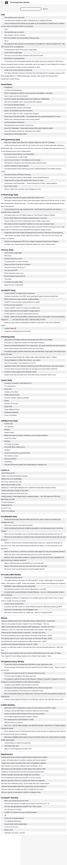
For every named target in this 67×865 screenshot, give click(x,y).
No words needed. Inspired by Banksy (16, 398)
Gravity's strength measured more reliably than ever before (20, 775)
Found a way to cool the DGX (14, 604)
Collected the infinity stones (13, 577)
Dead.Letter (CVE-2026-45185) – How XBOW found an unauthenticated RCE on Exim (32, 116)
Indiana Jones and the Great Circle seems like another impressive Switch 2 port (30, 375)
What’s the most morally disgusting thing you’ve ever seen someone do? (27, 554)
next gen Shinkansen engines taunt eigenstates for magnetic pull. (25, 464)
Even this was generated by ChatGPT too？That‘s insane (23, 806)
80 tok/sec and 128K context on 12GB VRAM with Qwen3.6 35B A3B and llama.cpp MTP (33, 607)
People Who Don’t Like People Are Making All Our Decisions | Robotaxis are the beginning (33, 232)
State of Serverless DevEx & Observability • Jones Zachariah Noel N (26, 177)
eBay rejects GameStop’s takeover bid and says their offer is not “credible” (28, 340)
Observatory (8, 462)
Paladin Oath (8, 424)
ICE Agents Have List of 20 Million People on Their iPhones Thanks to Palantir (29, 215)
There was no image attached (14, 818)
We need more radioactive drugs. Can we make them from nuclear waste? (25, 783)
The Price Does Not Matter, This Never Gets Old (20, 676)
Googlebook (8, 87)
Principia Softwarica (7, 502)
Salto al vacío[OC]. (10, 459)
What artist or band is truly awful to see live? (18, 525)
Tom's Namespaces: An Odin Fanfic (16, 157)
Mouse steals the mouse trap (13, 273)
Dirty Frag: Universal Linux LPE (11, 482)
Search (45, 9)
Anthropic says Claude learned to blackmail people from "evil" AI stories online (29, 244)
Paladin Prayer (9, 432)
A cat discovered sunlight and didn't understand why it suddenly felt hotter (28, 20)
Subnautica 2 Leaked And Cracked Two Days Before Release (24, 342)
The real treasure (10, 386)
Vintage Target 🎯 (10, 328)
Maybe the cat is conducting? (13, 285)
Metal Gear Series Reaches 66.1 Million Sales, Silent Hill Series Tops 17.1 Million (30, 357)
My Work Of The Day (11, 403)
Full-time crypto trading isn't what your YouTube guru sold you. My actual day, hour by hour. (33, 699)
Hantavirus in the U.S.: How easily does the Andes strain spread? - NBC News (26, 630)
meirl (6, 29)
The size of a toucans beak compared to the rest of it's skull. (23, 55)
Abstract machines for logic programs (16, 166)
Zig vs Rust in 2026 (10, 186)
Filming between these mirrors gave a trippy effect (20, 50)
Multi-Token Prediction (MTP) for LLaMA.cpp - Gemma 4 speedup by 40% (28, 612)
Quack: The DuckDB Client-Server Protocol (18, 111)
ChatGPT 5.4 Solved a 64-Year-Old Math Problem (20, 812)
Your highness (9, 426)
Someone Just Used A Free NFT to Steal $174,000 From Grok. (24, 673)
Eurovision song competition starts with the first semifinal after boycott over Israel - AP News (31, 653)
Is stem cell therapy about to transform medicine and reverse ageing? (23, 760)
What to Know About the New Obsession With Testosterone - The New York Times (27, 627)
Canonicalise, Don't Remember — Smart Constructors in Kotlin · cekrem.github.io (30, 183)
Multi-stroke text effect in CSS (11, 485)
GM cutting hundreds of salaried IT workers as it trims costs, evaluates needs (29, 224)
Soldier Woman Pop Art (12, 395)
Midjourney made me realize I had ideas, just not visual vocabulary (26, 435)
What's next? (8, 830)
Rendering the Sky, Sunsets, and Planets (17, 108)
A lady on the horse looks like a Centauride (18, 70)
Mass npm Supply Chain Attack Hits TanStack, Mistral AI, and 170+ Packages (29, 142)
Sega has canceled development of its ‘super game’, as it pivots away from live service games (34, 345)
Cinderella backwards (11, 412)
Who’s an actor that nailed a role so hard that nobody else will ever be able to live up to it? (33, 534)
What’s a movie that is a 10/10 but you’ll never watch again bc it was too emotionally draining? (34, 551)
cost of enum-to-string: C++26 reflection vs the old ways (22, 160)
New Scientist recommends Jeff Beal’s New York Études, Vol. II (21, 766)
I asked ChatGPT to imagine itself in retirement (19, 293)
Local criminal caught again (13, 52)
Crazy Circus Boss (10, 438)
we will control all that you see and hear (17, 453)
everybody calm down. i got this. (14, 833)
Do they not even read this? (13, 305)
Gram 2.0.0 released (8, 511)
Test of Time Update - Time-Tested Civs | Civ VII (19, 363)
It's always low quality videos (13, 282)
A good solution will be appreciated (15, 824)
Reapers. (7, 429)
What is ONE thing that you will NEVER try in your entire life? (24, 563)
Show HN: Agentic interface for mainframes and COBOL (22, 131)
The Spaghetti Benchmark (12, 821)
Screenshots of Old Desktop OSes (15, 134)
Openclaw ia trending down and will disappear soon (21, 609)
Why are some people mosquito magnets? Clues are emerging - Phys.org (25, 624)
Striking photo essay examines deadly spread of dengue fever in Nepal (24, 757)
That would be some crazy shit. (14, 17)
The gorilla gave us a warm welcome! (16, 261)
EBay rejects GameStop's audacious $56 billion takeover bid (23, 197)
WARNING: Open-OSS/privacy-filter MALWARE (19, 586)
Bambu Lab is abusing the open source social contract (22, 119)
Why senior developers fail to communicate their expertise (23, 102)
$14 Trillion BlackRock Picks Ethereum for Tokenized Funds (23, 691)
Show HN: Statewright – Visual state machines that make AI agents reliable (28, 128)
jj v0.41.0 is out (6, 508)
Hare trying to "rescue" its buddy (14, 35)
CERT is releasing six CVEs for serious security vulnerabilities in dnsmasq (28, 93)
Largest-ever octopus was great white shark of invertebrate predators (23, 763)
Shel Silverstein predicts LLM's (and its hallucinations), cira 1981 (25, 589)
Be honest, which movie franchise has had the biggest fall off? (24, 569)
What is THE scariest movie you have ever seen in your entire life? (25, 566)
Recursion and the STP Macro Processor (17, 174)
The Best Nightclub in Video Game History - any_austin (22, 360)
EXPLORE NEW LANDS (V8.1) (14, 447)
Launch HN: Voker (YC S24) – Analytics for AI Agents (21, 113)
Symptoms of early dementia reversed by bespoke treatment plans (22, 772)
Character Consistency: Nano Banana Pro (18, 383)
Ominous (7, 450)
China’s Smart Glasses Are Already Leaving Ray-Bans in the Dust (25, 218)
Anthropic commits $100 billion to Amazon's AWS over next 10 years (26, 711)
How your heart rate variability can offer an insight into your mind (22, 789)
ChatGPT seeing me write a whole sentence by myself (22, 302)
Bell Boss (7, 441)
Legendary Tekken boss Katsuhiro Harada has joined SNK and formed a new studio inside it (34, 366)
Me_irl (6, 41)
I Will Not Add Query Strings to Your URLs (15, 490)
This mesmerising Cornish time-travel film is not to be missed (21, 777)
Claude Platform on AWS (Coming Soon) (17, 743)
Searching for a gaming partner (14, 58)
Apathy (6, 401)
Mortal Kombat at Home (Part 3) (14, 276)
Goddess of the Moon (11, 392)
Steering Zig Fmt (6, 505)
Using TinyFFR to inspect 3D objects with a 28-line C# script (23, 180)
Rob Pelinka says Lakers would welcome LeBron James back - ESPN (23, 641)
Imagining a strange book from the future (17, 331)
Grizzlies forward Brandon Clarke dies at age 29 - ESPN (19, 644)
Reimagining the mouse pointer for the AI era (18, 125)
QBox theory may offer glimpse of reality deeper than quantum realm (23, 769)
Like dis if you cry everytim (13, 809)
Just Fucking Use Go (8, 473)
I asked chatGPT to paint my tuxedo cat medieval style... (22, 308)
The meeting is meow (11, 456)
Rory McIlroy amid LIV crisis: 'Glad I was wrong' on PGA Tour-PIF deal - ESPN (26, 638)
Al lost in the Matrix (10, 415)
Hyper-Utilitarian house (11, 409)
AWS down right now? (11, 746)
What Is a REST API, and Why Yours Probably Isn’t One (22, 189)
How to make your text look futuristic (16, 96)
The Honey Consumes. (11, 444)
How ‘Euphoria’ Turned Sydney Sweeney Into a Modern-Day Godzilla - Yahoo (26, 656)
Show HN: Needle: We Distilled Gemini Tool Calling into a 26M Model (26, 99)
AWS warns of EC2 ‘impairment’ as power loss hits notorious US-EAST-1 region (30, 708)
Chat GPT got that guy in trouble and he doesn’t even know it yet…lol (26, 803)
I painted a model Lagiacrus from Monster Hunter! (20, 372)
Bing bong (7, 256)
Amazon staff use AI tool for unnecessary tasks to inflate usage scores (27, 221)
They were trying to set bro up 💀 (15, 267)
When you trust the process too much (16, 801)
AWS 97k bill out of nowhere (13, 722)
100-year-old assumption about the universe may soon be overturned (23, 786)
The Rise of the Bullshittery (13, 90)
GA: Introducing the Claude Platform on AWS (19, 719)
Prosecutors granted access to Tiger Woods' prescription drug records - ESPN (26, 635)
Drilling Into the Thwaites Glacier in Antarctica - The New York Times (23, 632)
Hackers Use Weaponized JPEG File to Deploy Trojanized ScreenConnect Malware (31, 241)
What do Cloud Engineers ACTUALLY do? (18, 749)
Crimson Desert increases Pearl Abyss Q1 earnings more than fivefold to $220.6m (31, 369)
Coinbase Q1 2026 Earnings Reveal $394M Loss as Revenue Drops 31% (28, 688)
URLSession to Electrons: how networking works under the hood (25, 163)
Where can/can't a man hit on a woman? (17, 264)
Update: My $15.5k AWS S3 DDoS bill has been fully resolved (24, 714)
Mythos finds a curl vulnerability (11, 479)
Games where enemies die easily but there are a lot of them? (24, 348)
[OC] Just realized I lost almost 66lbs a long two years (21, 38)
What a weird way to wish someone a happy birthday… (22, 299)
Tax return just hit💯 (10, 270)
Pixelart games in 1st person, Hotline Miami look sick (21, 314)
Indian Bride (8, 406)
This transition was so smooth (14, 32)
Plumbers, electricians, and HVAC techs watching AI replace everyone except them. (31, 296)
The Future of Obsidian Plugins (14, 105)
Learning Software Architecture (14, 122)
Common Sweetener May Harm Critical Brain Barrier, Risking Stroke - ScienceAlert (28, 621)
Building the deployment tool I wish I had (14, 493)
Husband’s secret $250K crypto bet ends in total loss (21, 685)
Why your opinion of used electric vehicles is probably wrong (20, 792)
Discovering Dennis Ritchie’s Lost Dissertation (19, 154)
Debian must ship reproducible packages (14, 476)
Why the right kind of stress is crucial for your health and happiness (23, 780)
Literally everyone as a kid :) (13, 258)
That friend (7, 279)
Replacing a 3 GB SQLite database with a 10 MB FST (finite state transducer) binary (28, 487)
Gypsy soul (8, 389)
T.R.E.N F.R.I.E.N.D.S (11, 827)
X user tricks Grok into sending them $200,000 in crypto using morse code (28, 664)
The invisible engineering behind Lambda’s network (21, 716)
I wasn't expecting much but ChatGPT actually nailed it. (22, 311)
